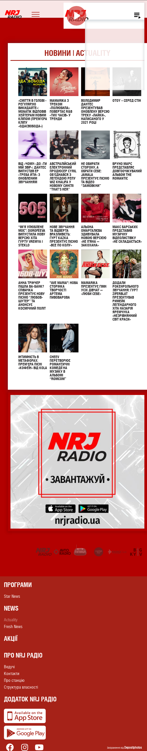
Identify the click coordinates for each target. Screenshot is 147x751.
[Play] (76, 16)
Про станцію (14, 680)
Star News (12, 596)
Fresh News (13, 627)
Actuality (11, 620)
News (11, 608)
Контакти (11, 674)
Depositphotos (133, 748)
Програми (18, 585)
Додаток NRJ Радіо (30, 699)
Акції (11, 639)
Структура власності (21, 687)
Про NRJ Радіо (23, 655)
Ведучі (9, 667)
